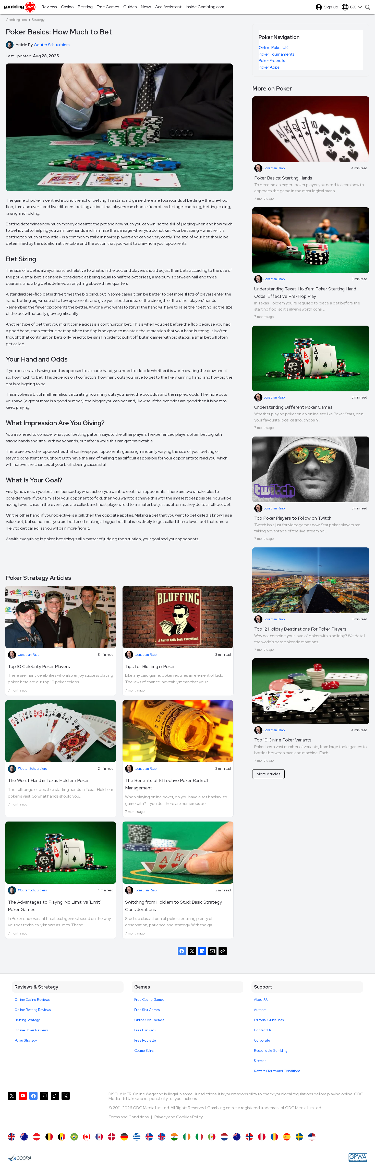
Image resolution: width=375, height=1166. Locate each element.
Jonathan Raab (28, 654)
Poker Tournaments (276, 54)
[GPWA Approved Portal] (357, 1157)
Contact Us (262, 1030)
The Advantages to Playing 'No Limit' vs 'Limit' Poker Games (54, 905)
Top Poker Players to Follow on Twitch (292, 518)
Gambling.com (16, 20)
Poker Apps (269, 67)
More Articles (268, 774)
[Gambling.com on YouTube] (23, 1110)
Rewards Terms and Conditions (277, 1071)
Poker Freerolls (272, 60)
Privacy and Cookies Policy (178, 1117)
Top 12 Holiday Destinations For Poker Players (300, 629)
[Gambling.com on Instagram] (44, 1110)
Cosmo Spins (143, 1050)
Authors (260, 1010)
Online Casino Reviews (32, 999)
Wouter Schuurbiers (32, 768)
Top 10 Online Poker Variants (282, 740)
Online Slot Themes (149, 1020)
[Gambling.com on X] (12, 1110)
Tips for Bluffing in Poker (150, 666)
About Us (261, 999)
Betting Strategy (27, 1020)
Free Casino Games (149, 999)
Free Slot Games (147, 1010)
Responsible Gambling (270, 1050)
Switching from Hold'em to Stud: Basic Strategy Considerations (173, 905)
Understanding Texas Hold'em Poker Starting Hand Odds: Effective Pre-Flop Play (305, 292)
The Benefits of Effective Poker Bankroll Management (166, 784)
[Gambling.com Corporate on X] (66, 1110)
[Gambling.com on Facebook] (33, 1110)
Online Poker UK (273, 47)
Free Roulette (145, 1040)
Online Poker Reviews (31, 1030)
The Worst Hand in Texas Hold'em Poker (48, 780)
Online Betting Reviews (33, 1010)
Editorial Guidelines (269, 1020)
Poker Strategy (26, 1040)
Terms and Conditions (128, 1117)
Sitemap (260, 1061)
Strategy (38, 20)
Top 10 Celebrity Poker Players (39, 666)
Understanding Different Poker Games (293, 407)
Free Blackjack (145, 1030)
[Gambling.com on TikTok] (55, 1110)
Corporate (262, 1040)
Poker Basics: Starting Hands (283, 178)
